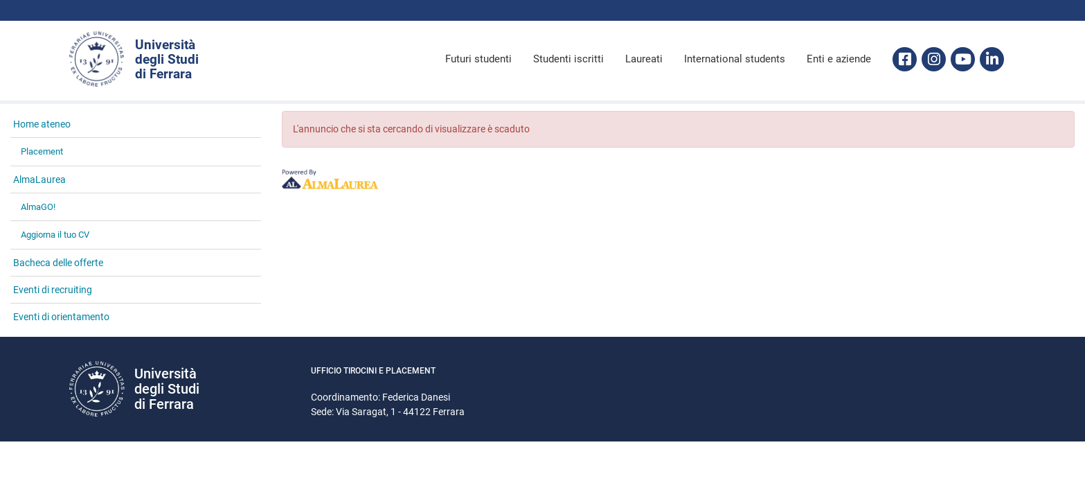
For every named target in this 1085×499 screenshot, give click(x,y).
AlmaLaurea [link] (39, 179)
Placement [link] (42, 151)
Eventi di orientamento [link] (61, 316)
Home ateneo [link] (42, 124)
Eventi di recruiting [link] (52, 289)
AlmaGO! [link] (38, 207)
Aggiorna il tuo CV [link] (55, 234)
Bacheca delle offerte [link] (58, 262)
